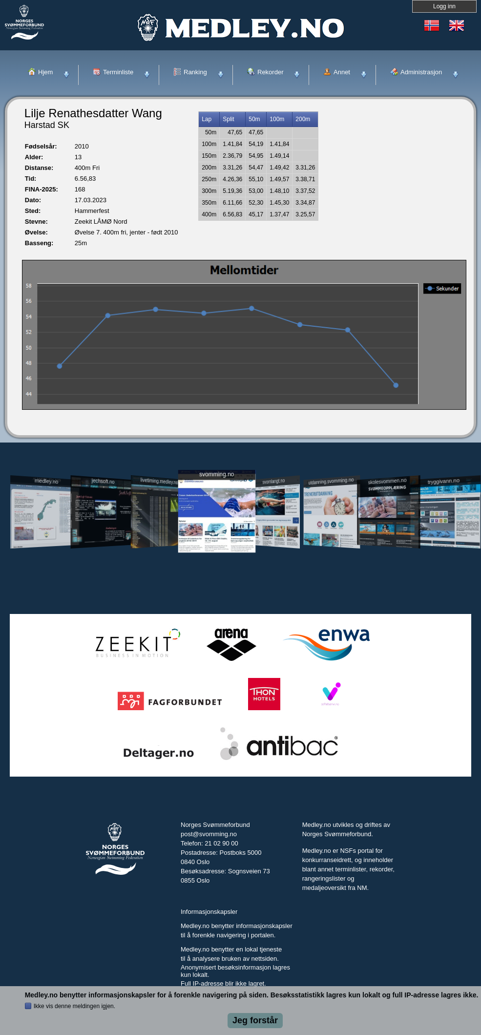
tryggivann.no (444, 481)
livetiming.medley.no (159, 481)
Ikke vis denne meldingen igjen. (74, 1006)
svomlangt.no (274, 481)
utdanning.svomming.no (331, 481)
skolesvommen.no (387, 481)
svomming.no (216, 474)
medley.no (46, 481)
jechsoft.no (103, 481)
